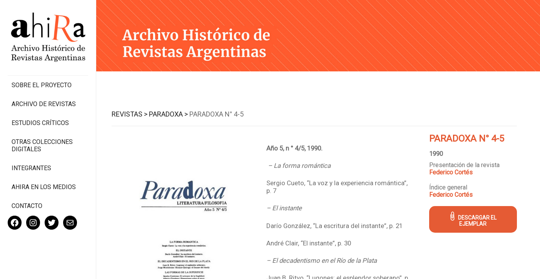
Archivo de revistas (44, 104)
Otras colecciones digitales (42, 145)
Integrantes (31, 168)
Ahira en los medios (44, 187)
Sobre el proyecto (42, 85)
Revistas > (129, 114)
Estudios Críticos (40, 123)
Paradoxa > (168, 114)
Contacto (27, 206)
